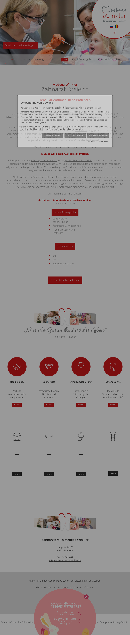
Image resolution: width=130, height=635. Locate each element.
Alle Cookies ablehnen (75, 135)
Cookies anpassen (52, 135)
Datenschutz (91, 141)
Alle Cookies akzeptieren (98, 135)
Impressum (103, 141)
